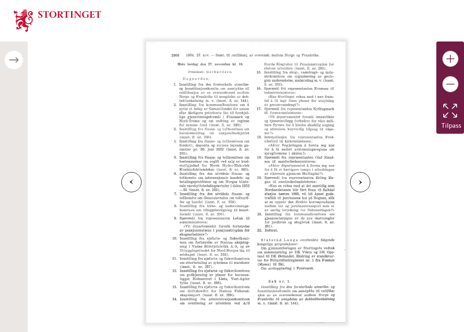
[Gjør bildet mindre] (450, 84)
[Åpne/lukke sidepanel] (14, 60)
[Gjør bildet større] (450, 59)
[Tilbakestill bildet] (450, 110)
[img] (57, 20)
